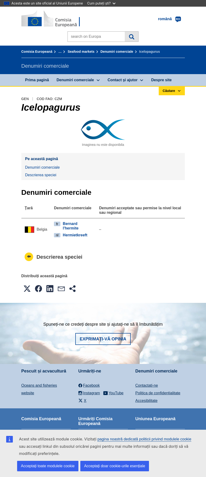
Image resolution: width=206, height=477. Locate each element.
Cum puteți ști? (101, 3)
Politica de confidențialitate (157, 393)
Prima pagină (37, 80)
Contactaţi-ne (146, 385)
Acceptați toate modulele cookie (48, 466)
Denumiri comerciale (117, 51)
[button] (27, 288)
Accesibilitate (146, 401)
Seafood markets (81, 51)
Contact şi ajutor (123, 80)
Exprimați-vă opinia (103, 339)
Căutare (131, 37)
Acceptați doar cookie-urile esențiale (114, 466)
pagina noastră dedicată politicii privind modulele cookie (144, 439)
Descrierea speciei (41, 175)
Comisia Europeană (37, 51)
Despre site (161, 80)
